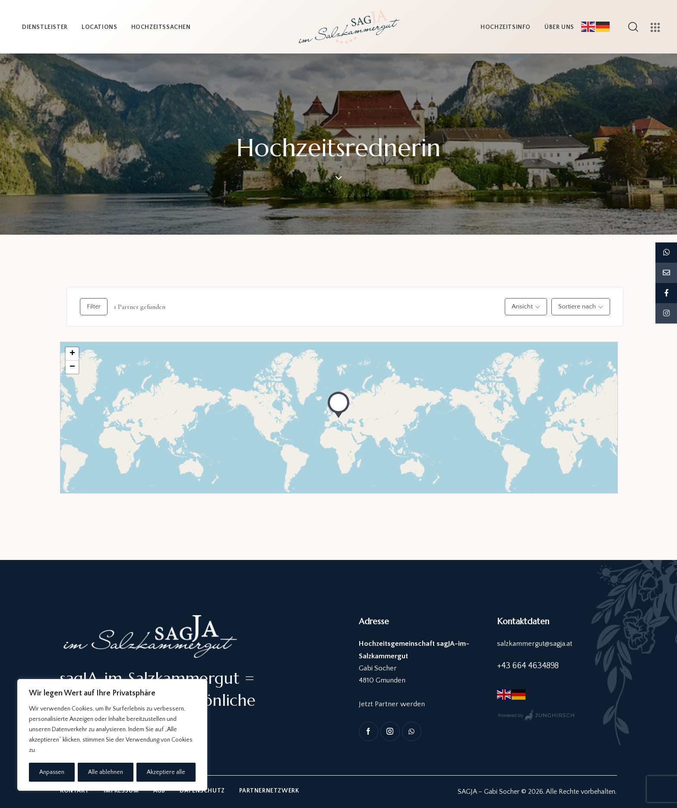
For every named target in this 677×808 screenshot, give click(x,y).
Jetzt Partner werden (392, 704)
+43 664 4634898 (528, 665)
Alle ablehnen (106, 772)
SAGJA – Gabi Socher (488, 791)
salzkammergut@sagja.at (535, 644)
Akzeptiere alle (166, 772)
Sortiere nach (577, 306)
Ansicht (522, 306)
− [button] (72, 367)
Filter (94, 306)
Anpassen (52, 772)
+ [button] (72, 353)
